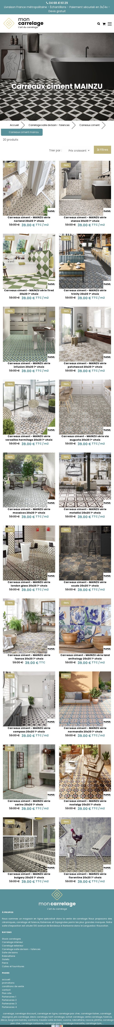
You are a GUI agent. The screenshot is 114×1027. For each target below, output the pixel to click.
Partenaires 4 (9, 1007)
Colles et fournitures (13, 966)
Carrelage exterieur (12, 945)
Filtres (102, 150)
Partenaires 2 (9, 1000)
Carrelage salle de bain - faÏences (21, 949)
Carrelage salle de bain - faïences (49, 125)
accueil (6, 979)
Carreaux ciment (89, 125)
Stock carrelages (11, 938)
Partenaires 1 (9, 996)
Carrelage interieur (12, 942)
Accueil (14, 125)
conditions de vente (13, 986)
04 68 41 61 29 (57, 3)
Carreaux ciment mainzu (24, 132)
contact (6, 989)
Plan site (6, 993)
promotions (8, 982)
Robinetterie (8, 956)
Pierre (5, 962)
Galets (5, 959)
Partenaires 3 (9, 1003)
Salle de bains (10, 952)
